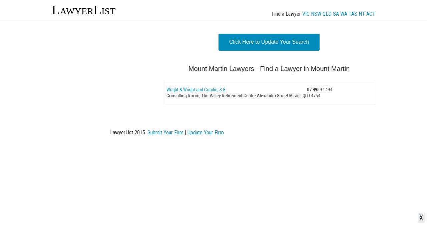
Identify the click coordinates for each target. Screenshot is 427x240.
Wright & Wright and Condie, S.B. (196, 89)
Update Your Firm (205, 132)
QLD (327, 14)
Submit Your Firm (165, 132)
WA (343, 14)
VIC (306, 14)
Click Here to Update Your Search (269, 42)
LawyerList (83, 9)
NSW (316, 14)
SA (336, 14)
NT (362, 14)
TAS (353, 14)
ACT (370, 14)
